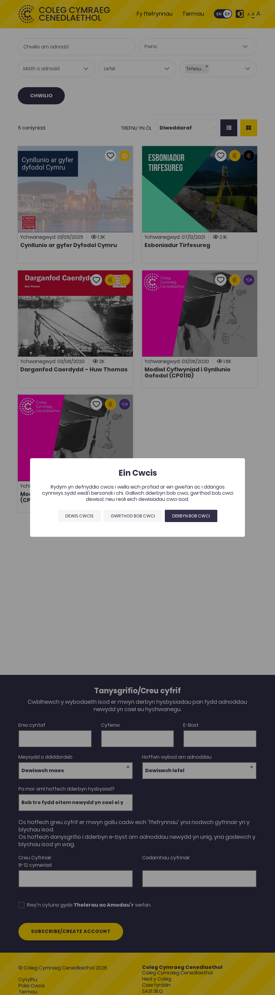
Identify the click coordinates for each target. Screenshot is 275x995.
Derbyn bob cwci (191, 516)
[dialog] (137, 497)
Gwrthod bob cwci (133, 516)
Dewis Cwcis (79, 516)
